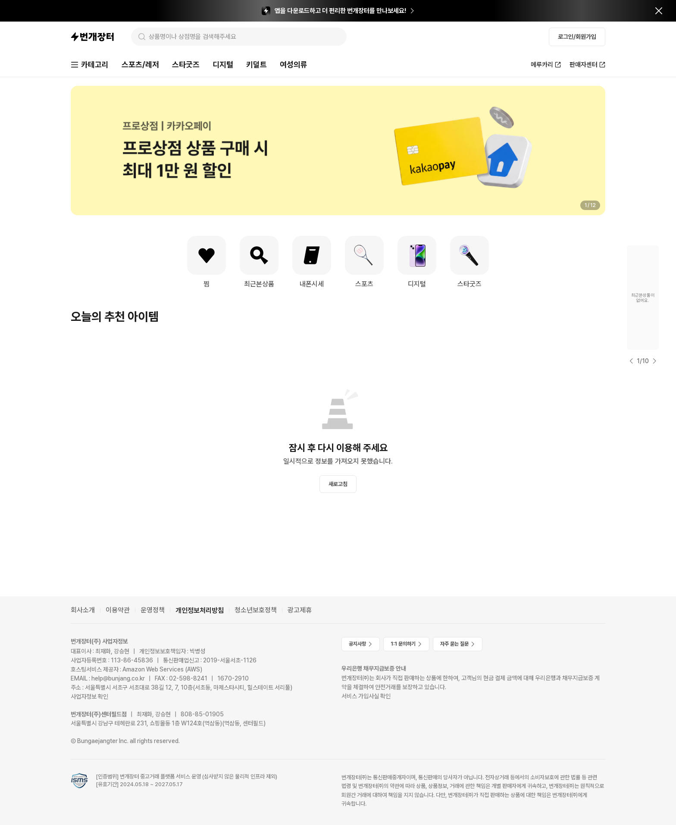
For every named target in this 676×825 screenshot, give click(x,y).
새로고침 (338, 484)
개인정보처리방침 (199, 610)
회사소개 (83, 610)
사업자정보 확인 (89, 696)
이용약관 (118, 610)
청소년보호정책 (256, 610)
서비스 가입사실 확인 (366, 696)
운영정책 (153, 610)
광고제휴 (300, 610)
